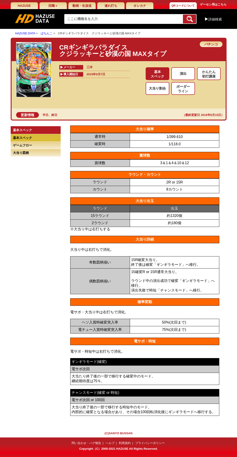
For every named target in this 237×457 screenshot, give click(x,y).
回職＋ (53, 6)
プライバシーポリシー (150, 443)
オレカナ (139, 6)
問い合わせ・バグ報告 (86, 443)
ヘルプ (110, 443)
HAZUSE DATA (25, 33)
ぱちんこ (46, 33)
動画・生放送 (82, 6)
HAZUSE (24, 6)
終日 (54, 115)
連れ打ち (111, 6)
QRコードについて (183, 5)
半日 (45, 115)
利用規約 (125, 443)
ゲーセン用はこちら (213, 4)
